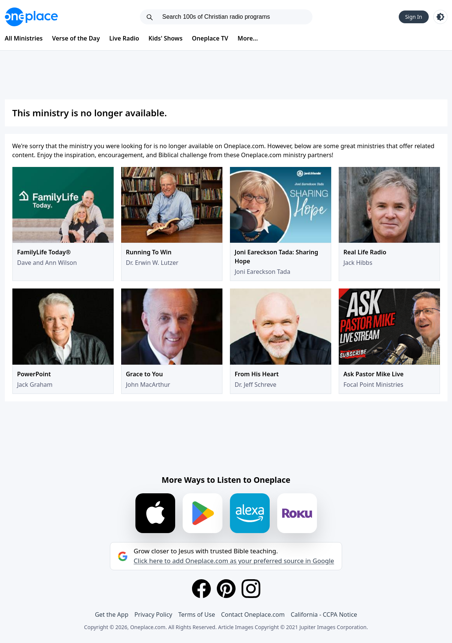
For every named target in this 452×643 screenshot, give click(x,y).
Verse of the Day (76, 38)
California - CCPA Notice (324, 614)
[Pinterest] (226, 588)
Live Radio (124, 38)
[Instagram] (251, 588)
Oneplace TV (210, 38)
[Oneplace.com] (31, 17)
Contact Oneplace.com (253, 614)
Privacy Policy (153, 614)
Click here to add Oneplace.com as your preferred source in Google (234, 561)
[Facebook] (201, 588)
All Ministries (24, 38)
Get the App (111, 614)
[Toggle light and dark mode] (440, 17)
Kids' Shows (166, 38)
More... (247, 38)
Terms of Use (196, 614)
